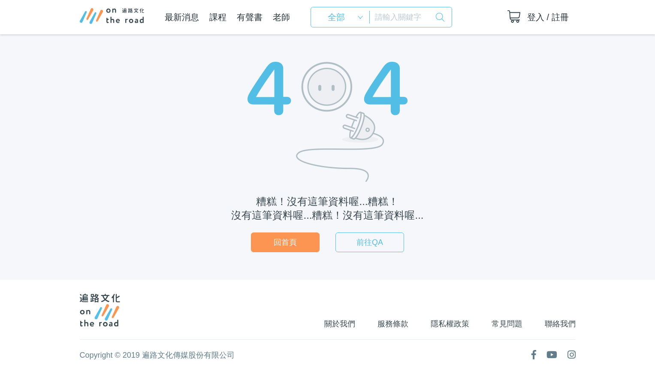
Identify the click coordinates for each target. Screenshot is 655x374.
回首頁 (285, 242)
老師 (281, 17)
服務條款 (392, 324)
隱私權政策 (450, 324)
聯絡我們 (560, 324)
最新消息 (182, 17)
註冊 (560, 17)
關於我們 (339, 324)
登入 (535, 17)
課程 (217, 17)
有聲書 (250, 17)
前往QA (369, 242)
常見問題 (507, 324)
